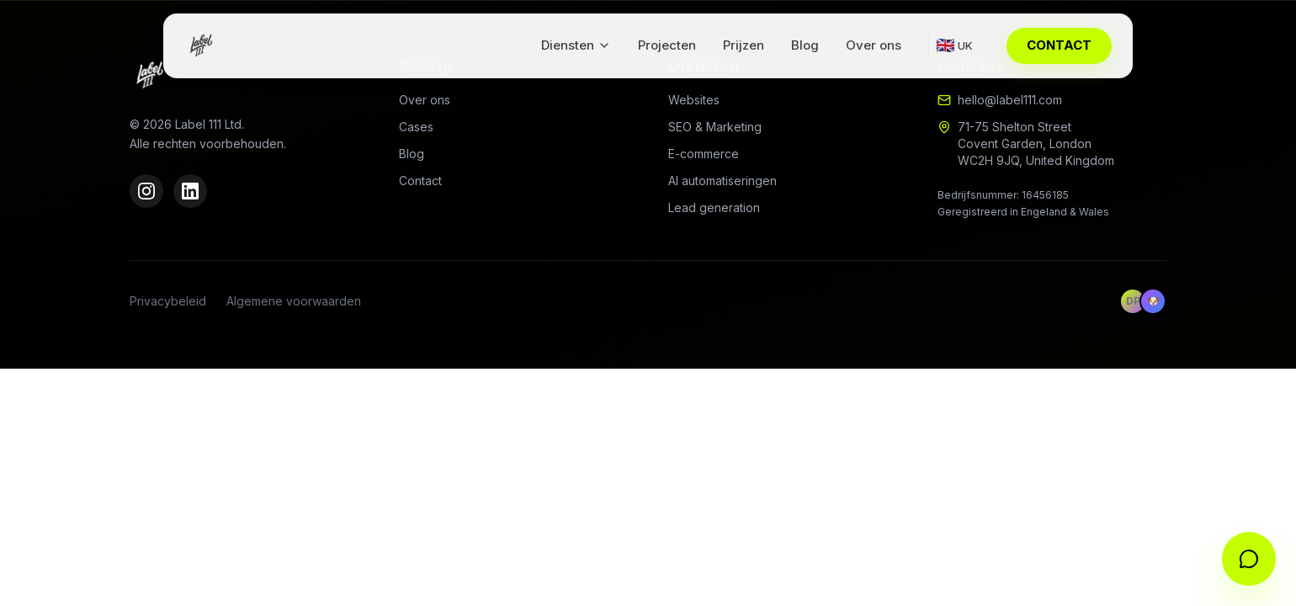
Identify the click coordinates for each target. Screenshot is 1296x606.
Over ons (873, 45)
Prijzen (743, 45)
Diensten (576, 45)
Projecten (667, 45)
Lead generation (714, 207)
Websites (694, 100)
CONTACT (1059, 45)
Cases (416, 127)
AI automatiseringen (722, 180)
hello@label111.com (1010, 100)
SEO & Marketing (715, 127)
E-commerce (703, 153)
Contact (420, 180)
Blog (805, 45)
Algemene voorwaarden (293, 301)
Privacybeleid (168, 301)
